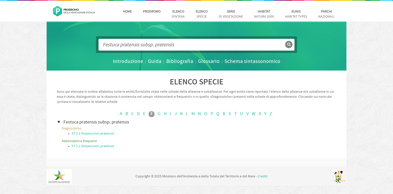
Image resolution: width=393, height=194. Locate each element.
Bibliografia (179, 61)
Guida (154, 61)
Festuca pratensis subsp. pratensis (96, 122)
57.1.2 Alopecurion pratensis (93, 134)
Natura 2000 (264, 14)
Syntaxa (178, 14)
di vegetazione (231, 14)
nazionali (326, 14)
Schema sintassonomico (252, 61)
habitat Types (296, 14)
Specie (202, 14)
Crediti (263, 176)
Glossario (209, 61)
